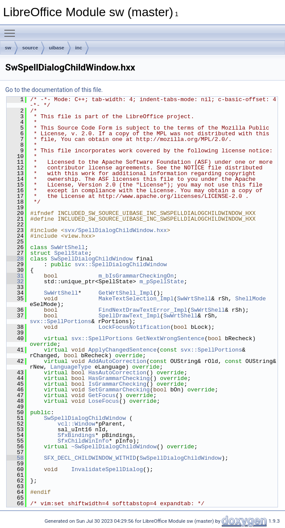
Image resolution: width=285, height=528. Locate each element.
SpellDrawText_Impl (129, 316)
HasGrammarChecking (119, 378)
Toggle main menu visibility (11, 29)
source (30, 47)
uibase (56, 47)
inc (78, 47)
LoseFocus (103, 401)
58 (15, 458)
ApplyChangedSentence (122, 350)
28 (15, 259)
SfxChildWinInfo (83, 441)
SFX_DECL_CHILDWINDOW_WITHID (90, 458)
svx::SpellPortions (60, 321)
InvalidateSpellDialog (107, 469)
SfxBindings (76, 435)
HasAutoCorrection (117, 373)
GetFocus (102, 395)
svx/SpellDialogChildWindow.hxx (115, 230)
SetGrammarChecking (119, 390)
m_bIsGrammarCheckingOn (136, 276)
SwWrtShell (68, 247)
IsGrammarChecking (117, 384)
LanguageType (70, 367)
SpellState (71, 253)
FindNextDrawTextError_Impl (143, 310)
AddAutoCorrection (117, 361)
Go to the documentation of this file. (54, 89)
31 (15, 276)
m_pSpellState (162, 281)
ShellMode (250, 299)
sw (8, 47)
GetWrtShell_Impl (126, 293)
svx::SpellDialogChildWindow (120, 264)
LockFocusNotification (134, 327)
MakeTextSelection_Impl (136, 299)
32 (15, 281)
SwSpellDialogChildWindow (92, 259)
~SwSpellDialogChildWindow (114, 447)
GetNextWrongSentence (170, 338)
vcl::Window (76, 424)
